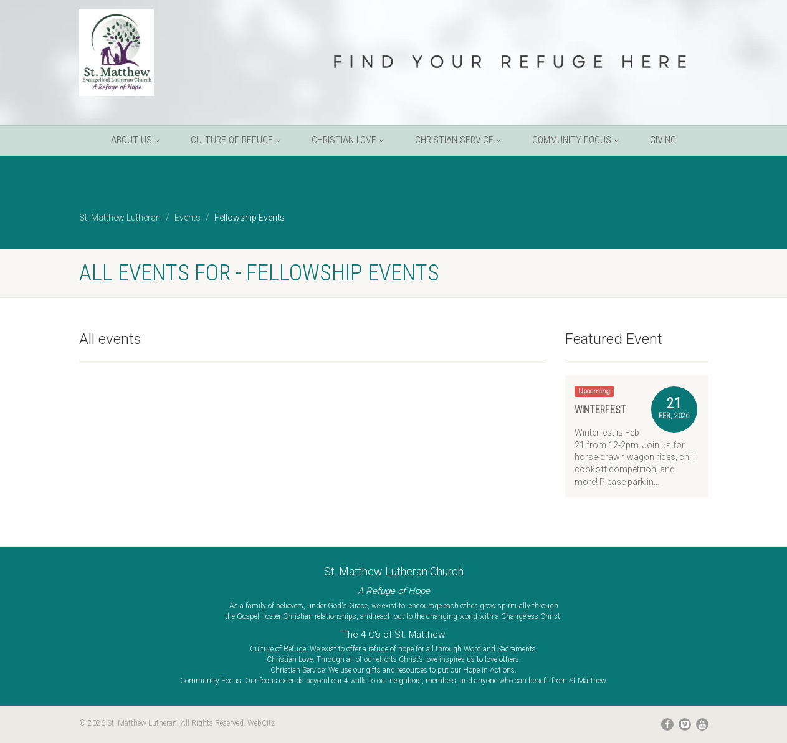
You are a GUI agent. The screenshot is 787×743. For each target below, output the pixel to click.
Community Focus (575, 140)
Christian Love (348, 140)
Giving (663, 140)
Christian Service (458, 140)
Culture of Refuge (235, 140)
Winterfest (600, 410)
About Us (135, 140)
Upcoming (594, 391)
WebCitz (261, 723)
